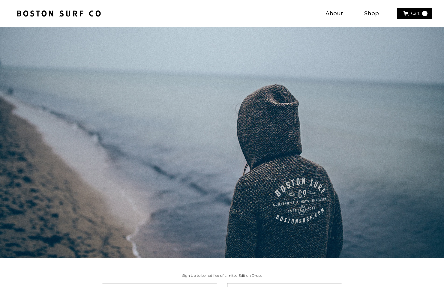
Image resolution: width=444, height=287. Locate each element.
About (334, 13)
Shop (371, 13)
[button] (414, 13)
